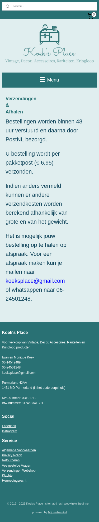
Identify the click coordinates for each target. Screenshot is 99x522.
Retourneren (11, 460)
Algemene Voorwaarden (19, 450)
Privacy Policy (12, 455)
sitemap (50, 503)
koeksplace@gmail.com (19, 373)
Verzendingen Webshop (19, 470)
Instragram (9, 431)
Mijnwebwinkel (57, 512)
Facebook (9, 426)
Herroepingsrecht (14, 480)
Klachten (8, 475)
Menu (49, 80)
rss (60, 503)
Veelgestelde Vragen (16, 465)
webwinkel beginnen (77, 503)
